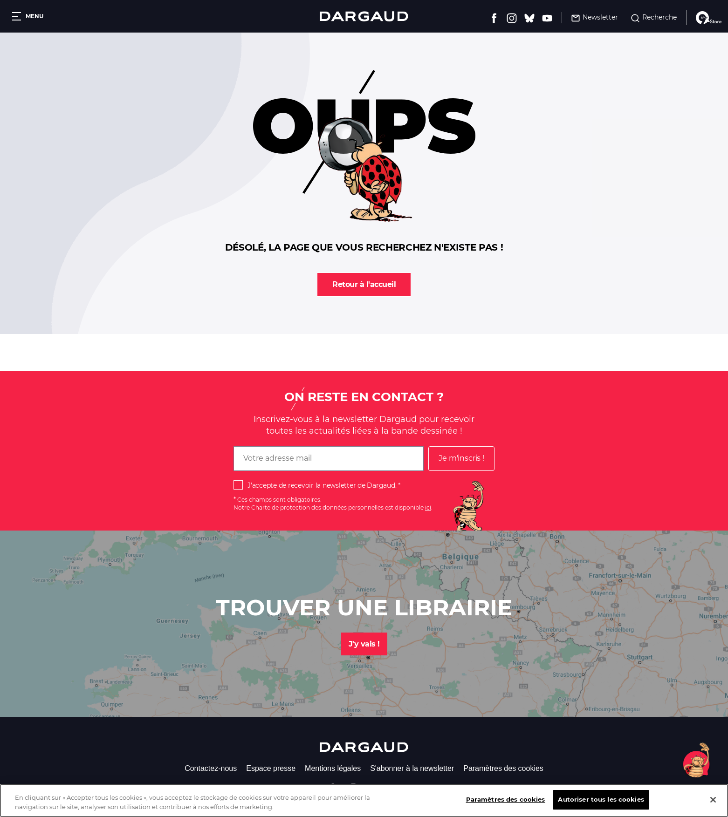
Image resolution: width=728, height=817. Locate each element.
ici (428, 507)
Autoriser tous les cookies (601, 806)
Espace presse (270, 768)
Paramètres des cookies (503, 768)
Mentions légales (333, 768)
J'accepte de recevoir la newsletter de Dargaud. (321, 485)
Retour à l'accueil (364, 284)
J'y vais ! (364, 644)
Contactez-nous (211, 768)
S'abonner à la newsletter (412, 768)
